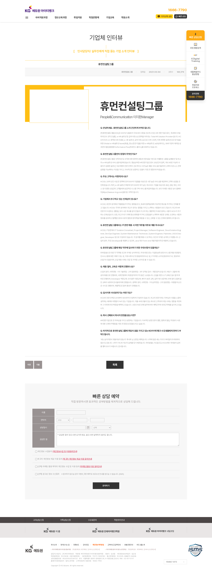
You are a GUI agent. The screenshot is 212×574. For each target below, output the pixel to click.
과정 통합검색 (195, 46)
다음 (38, 365)
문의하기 (106, 485)
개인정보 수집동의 (56, 451)
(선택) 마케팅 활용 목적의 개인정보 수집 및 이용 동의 (68, 466)
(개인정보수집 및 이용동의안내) (65, 451)
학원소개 (125, 17)
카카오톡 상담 (166, 16)
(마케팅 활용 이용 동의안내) (91, 466)
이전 (29, 365)
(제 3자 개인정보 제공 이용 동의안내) (77, 459)
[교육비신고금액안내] (94, 549)
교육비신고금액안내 (114, 545)
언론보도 (76, 545)
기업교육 (110, 17)
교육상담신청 (38, 520)
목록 (115, 364)
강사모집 (86, 545)
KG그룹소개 (141, 545)
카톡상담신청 (65, 520)
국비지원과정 (41, 17)
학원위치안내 (119, 520)
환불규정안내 (128, 545)
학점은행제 (94, 17)
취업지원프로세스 (195, 84)
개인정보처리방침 (98, 545)
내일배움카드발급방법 (195, 71)
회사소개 (54, 545)
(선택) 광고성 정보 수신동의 (79, 474)
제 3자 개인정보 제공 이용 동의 (63, 459)
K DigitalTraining (195, 57)
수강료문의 (92, 520)
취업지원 (78, 17)
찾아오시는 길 (65, 545)
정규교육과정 (61, 17)
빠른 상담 (182, 16)
